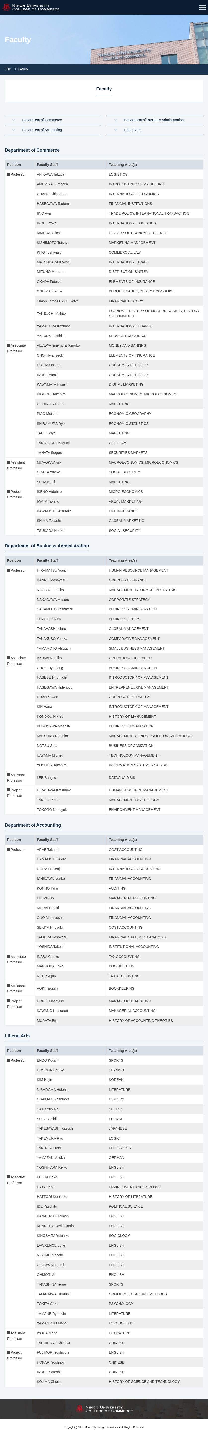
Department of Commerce (42, 120)
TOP (8, 69)
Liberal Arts (132, 129)
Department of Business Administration (154, 120)
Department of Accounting (42, 129)
